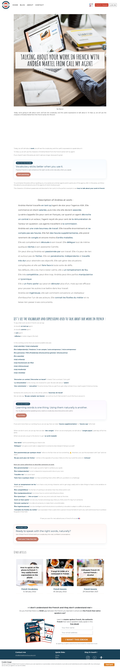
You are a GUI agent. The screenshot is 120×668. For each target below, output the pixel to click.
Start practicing (23, 174)
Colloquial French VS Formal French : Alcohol (90, 572)
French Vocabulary (29, 589)
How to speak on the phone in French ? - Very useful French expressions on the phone (29, 573)
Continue (109, 665)
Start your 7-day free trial (27, 539)
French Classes (102, 5)
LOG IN (113, 5)
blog (56, 657)
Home (15, 5)
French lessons (60, 589)
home (57, 655)
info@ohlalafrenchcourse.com (25, 655)
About (30, 5)
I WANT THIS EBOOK (76, 639)
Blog (22, 5)
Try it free (21, 415)
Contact (39, 5)
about (57, 659)
